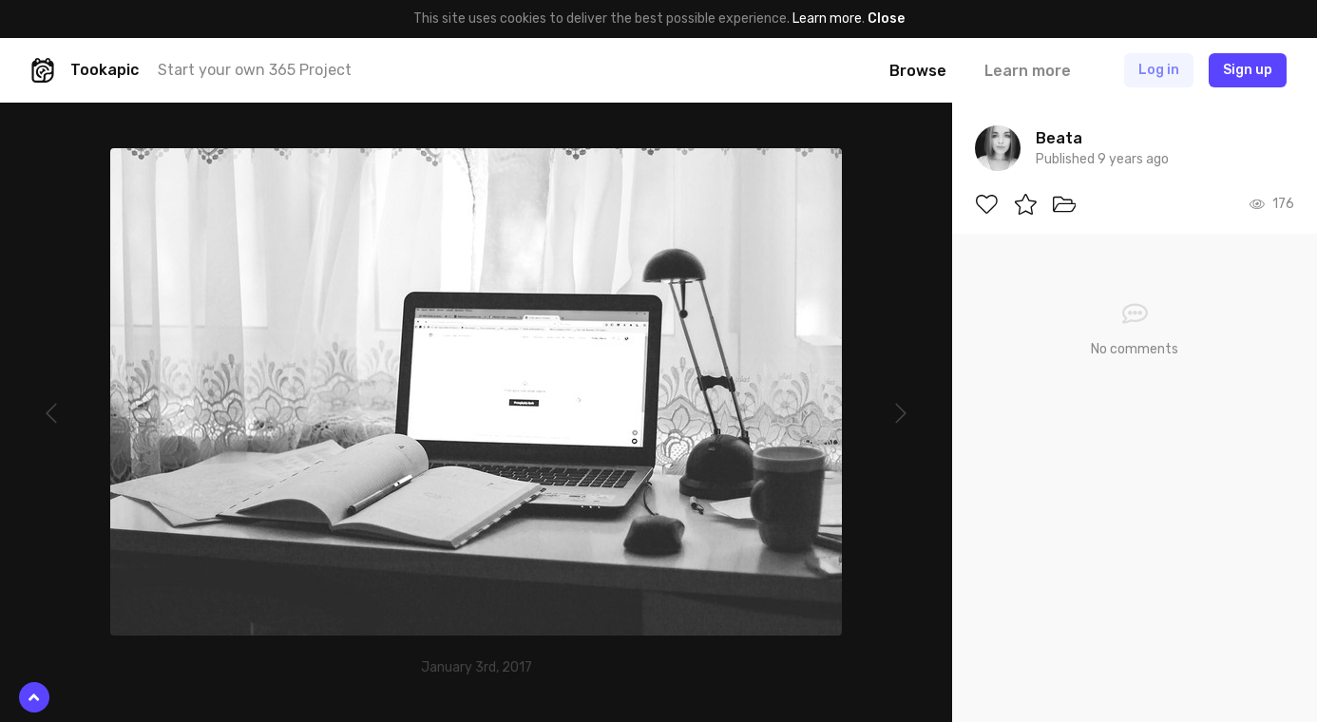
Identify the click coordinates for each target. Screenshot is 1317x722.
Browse (917, 71)
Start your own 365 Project (255, 70)
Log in (1158, 70)
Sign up (1247, 70)
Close (886, 18)
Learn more (827, 18)
